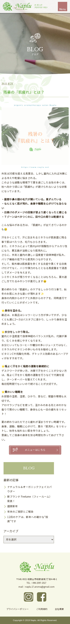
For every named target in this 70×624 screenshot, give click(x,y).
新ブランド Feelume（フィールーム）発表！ (29, 499)
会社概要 (59, 608)
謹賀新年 (12, 506)
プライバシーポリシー (17, 608)
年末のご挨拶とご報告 (20, 511)
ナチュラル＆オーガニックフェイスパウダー (29, 489)
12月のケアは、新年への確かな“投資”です (27, 519)
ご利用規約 (41, 608)
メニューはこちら (35, 450)
